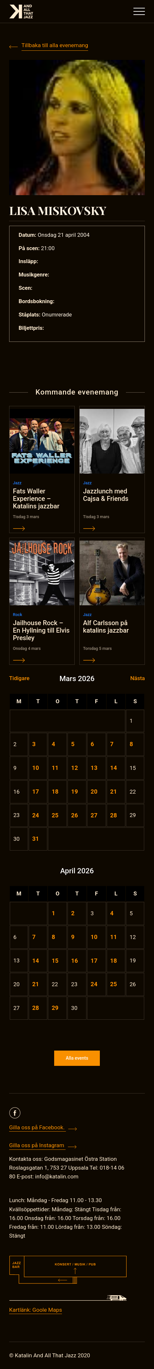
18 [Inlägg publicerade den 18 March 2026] (55, 791)
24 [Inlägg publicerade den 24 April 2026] (94, 984)
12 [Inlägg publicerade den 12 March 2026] (74, 767)
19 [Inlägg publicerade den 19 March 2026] (74, 791)
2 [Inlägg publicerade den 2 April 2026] (72, 913)
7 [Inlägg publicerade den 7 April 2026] (34, 936)
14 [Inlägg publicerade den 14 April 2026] (35, 960)
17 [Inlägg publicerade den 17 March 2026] (35, 791)
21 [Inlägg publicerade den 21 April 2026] (35, 984)
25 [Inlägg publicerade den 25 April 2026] (113, 984)
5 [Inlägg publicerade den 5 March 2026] (72, 744)
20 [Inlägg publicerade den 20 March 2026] (94, 791)
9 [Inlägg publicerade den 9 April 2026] (72, 936)
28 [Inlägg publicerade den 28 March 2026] (113, 815)
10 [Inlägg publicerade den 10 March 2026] (35, 767)
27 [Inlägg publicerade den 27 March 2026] (94, 815)
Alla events (77, 1058)
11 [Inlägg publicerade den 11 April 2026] (113, 936)
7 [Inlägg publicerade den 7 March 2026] (112, 744)
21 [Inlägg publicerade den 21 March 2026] (113, 791)
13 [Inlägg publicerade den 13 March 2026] (94, 767)
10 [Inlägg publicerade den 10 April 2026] (94, 936)
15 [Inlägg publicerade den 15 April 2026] (55, 960)
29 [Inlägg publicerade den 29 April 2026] (55, 1007)
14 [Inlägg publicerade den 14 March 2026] (113, 767)
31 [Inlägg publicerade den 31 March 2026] (35, 838)
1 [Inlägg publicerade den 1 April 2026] (53, 913)
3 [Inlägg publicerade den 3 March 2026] (34, 744)
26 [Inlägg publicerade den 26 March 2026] (74, 815)
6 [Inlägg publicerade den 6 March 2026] (92, 744)
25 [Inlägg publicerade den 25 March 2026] (55, 815)
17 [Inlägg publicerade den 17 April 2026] (94, 960)
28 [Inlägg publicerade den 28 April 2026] (35, 1007)
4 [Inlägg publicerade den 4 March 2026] (53, 744)
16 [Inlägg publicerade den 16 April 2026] (74, 960)
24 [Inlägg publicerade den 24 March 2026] (35, 815)
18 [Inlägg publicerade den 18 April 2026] (113, 960)
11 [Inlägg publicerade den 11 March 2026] (55, 767)
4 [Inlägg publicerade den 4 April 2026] (112, 913)
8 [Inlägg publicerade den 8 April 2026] (53, 936)
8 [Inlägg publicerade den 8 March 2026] (131, 744)
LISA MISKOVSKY (57, 210)
